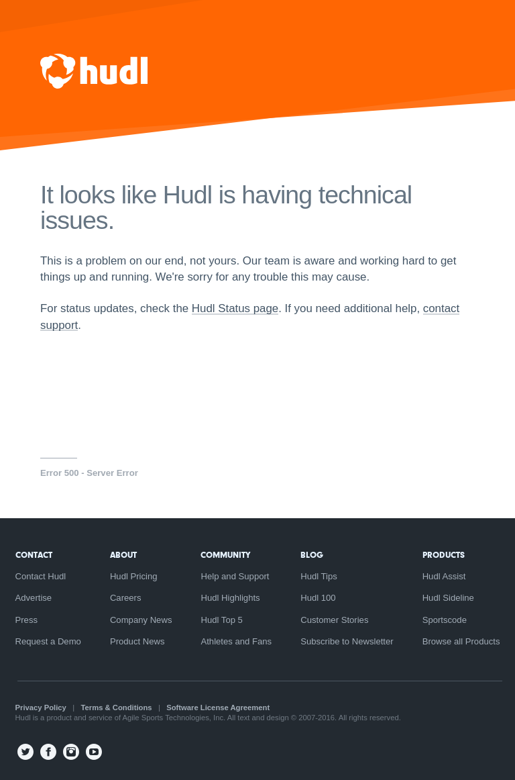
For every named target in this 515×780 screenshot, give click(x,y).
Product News (137, 641)
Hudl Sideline (448, 598)
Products (443, 555)
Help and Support (235, 576)
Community (225, 555)
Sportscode (444, 620)
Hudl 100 (317, 598)
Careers (125, 598)
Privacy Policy (40, 707)
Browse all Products (461, 641)
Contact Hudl (40, 576)
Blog (311, 555)
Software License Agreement (218, 707)
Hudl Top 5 (221, 620)
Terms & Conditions (116, 707)
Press (26, 620)
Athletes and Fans (236, 641)
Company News (141, 620)
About (123, 555)
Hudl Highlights (230, 598)
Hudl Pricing (134, 576)
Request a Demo (48, 641)
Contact (33, 555)
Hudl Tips (318, 576)
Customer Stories (334, 620)
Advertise (33, 598)
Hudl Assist (444, 576)
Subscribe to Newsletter (346, 641)
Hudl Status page (235, 308)
